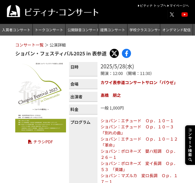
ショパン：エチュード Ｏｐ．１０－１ (137, 120)
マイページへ (178, 5)
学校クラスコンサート (144, 29)
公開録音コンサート (83, 29)
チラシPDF (40, 142)
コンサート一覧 (30, 45)
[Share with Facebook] (126, 53)
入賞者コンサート (16, 29)
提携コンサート (112, 29)
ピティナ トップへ (152, 5)
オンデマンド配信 (176, 29)
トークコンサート (49, 29)
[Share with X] (114, 53)
